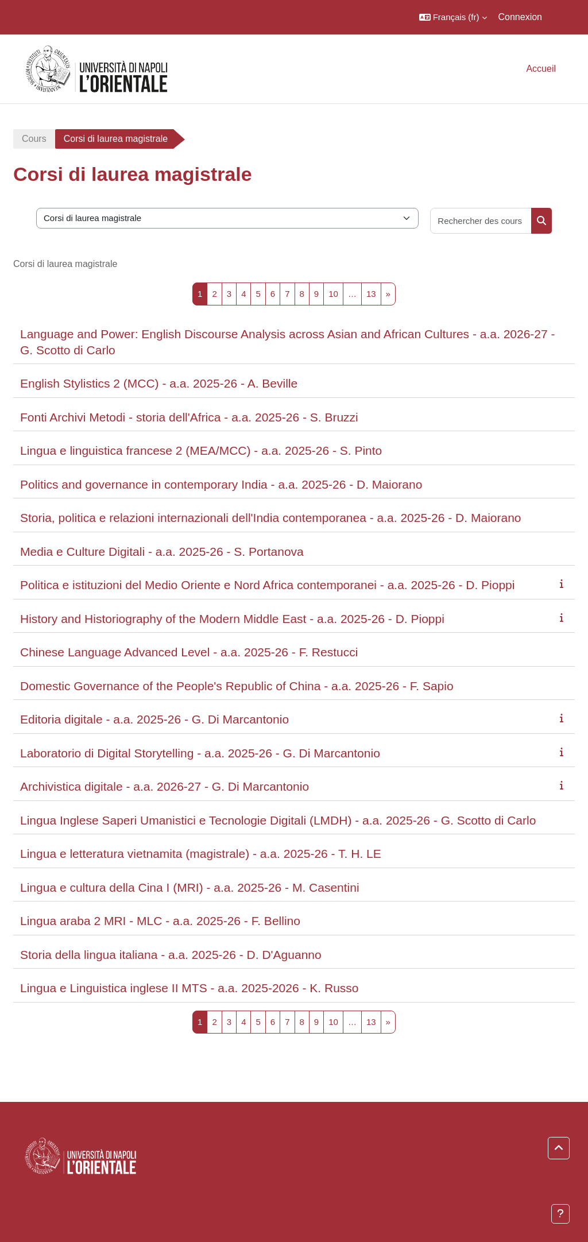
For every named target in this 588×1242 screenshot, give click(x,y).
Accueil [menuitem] (541, 68)
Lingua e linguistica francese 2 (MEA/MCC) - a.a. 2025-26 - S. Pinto (201, 450)
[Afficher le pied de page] (560, 1214)
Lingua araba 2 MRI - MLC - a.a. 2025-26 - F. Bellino (160, 920)
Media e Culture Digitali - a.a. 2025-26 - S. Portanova (162, 551)
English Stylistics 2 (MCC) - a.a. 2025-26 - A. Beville (158, 383)
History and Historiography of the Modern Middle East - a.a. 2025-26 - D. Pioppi (232, 618)
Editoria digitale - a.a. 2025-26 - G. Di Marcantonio (154, 719)
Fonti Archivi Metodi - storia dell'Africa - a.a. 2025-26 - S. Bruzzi (189, 417)
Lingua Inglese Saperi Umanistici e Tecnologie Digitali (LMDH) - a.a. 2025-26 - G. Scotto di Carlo (278, 820)
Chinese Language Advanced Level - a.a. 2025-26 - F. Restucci (189, 652)
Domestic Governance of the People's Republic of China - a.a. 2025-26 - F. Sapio (237, 685)
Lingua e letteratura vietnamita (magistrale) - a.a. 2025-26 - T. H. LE (200, 853)
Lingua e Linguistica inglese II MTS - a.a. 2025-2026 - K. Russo (189, 988)
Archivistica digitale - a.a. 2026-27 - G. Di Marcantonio (164, 786)
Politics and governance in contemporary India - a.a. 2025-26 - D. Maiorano (221, 484)
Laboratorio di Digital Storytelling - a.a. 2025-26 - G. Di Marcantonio (200, 753)
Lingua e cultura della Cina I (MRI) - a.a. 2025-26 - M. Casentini (189, 887)
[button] (453, 17)
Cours (34, 139)
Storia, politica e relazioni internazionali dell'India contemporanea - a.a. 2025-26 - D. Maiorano (270, 517)
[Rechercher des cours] (481, 221)
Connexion (520, 17)
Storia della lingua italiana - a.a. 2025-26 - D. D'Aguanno (171, 954)
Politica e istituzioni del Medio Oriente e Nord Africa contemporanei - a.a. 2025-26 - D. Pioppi (267, 584)
